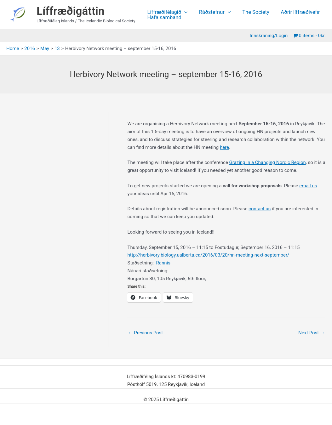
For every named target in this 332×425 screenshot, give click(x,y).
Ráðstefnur (213, 12)
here (224, 147)
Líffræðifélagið (167, 12)
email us (308, 186)
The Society (253, 12)
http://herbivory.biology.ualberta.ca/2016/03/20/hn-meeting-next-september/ (208, 255)
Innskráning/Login (269, 35)
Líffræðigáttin (71, 11)
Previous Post (145, 333)
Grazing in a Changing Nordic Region (267, 162)
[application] (184, 12)
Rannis (163, 263)
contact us (260, 209)
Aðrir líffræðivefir (296, 12)
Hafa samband (164, 17)
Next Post (311, 333)
